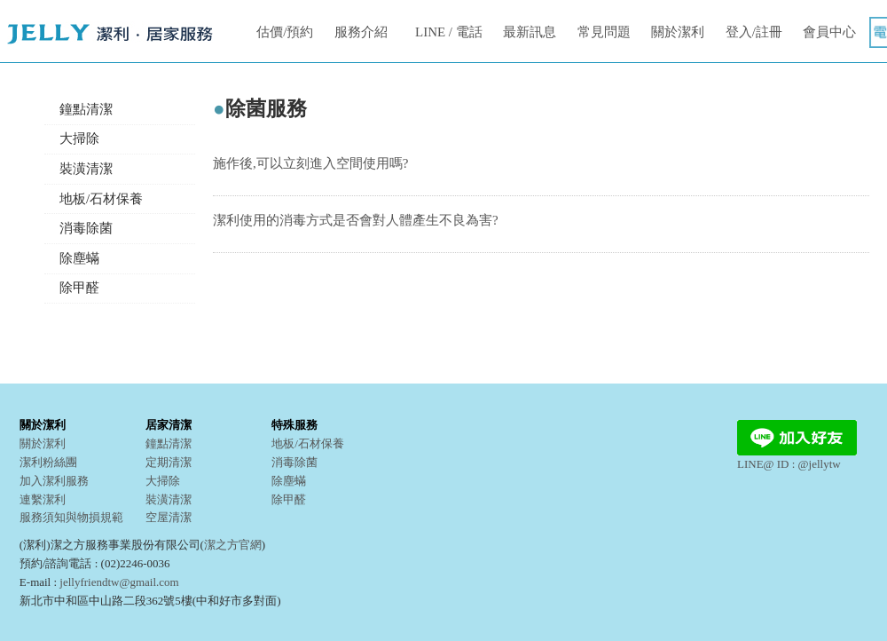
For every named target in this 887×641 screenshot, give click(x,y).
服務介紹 (361, 32)
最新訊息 (529, 32)
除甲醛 (79, 288)
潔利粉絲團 (48, 462)
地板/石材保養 (101, 199)
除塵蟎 (79, 258)
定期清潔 (168, 462)
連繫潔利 (43, 499)
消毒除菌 (86, 228)
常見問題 (604, 32)
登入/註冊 (754, 32)
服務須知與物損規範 (71, 517)
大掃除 (79, 138)
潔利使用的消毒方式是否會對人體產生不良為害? (355, 220)
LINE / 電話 (449, 32)
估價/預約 (284, 32)
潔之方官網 (233, 544)
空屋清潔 (168, 517)
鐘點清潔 (86, 109)
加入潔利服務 (54, 480)
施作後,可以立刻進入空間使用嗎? (310, 163)
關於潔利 (677, 32)
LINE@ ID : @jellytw (797, 458)
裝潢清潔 (86, 169)
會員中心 (829, 32)
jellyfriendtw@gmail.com (118, 582)
